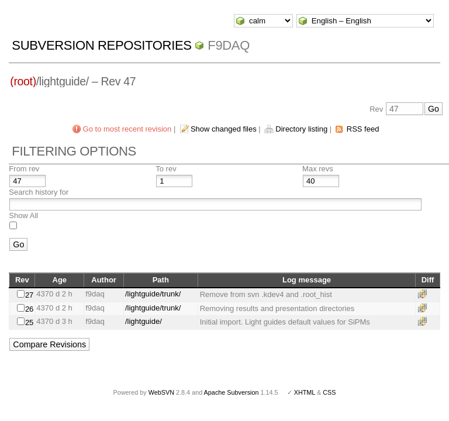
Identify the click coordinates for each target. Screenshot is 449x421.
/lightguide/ (143, 321)
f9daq (229, 45)
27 (29, 295)
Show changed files (224, 129)
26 (29, 309)
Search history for (38, 192)
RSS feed (363, 129)
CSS (329, 392)
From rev (24, 168)
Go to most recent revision (127, 129)
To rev (166, 168)
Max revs (317, 168)
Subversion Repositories (101, 45)
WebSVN (161, 392)
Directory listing (301, 129)
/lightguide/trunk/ (153, 293)
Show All (23, 215)
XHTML (304, 392)
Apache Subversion (231, 392)
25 (29, 322)
